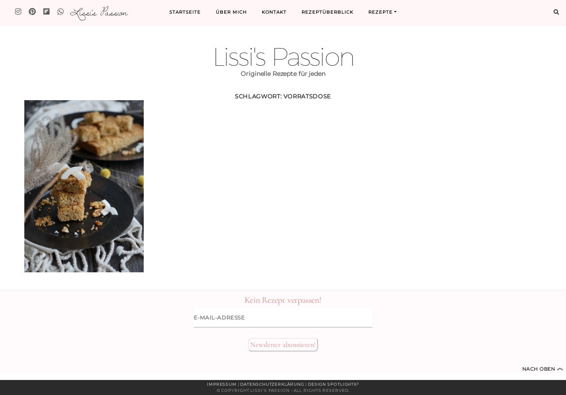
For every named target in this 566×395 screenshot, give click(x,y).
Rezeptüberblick (327, 12)
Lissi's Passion (98, 12)
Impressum (222, 384)
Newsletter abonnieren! (283, 344)
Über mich (231, 12)
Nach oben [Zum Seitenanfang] (543, 369)
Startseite (185, 12)
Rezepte (380, 12)
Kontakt (274, 12)
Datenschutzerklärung (272, 384)
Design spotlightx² (333, 384)
